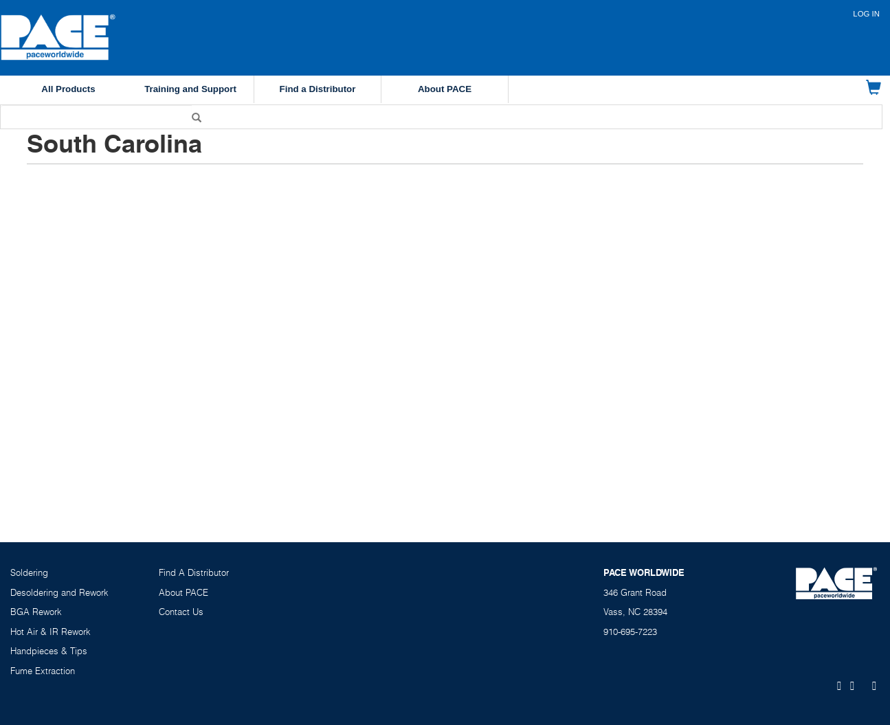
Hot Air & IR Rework (50, 631)
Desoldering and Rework (59, 592)
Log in (866, 14)
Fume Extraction (42, 670)
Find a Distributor (318, 89)
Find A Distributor (194, 572)
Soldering (29, 572)
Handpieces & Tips (48, 650)
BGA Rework (36, 611)
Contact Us (181, 611)
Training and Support (190, 89)
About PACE (444, 89)
